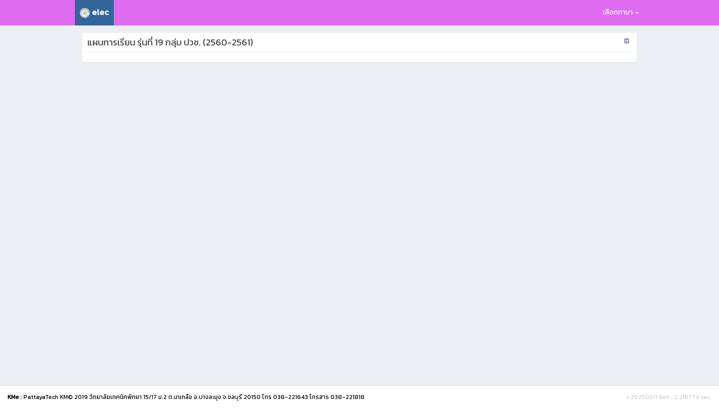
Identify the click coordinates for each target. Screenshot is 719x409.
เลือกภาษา (621, 12)
